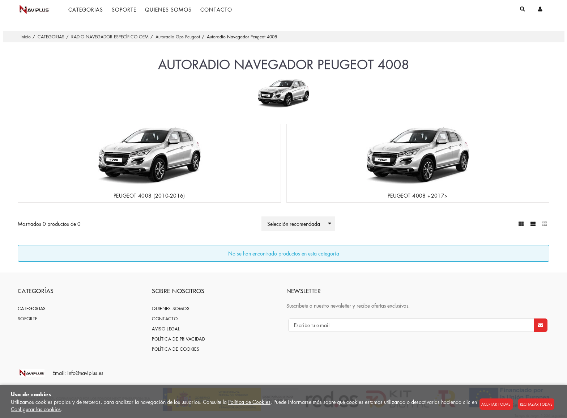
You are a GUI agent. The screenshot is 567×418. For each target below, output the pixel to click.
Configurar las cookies (36, 409)
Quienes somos (170, 308)
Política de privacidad (178, 338)
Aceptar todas (496, 404)
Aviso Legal (166, 328)
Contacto (165, 318)
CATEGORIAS (32, 308)
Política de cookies (175, 349)
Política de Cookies (249, 401)
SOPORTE (28, 318)
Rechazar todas (536, 404)
